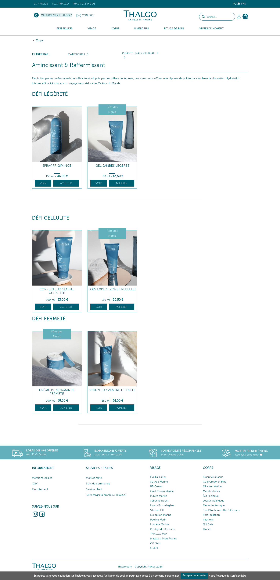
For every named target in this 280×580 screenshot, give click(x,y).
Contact (88, 15)
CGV (35, 483)
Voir (43, 183)
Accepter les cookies (194, 575)
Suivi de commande (98, 483)
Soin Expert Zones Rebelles (112, 289)
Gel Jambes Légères (112, 165)
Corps (39, 40)
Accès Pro (239, 3)
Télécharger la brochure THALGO (106, 495)
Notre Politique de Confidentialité (227, 575)
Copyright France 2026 (149, 566)
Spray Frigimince (56, 165)
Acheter (66, 183)
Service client (94, 489)
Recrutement (40, 489)
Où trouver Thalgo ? (56, 15)
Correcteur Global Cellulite (56, 290)
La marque (41, 3)
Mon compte (94, 478)
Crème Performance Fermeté (57, 391)
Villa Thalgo (60, 3)
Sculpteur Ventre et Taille (112, 390)
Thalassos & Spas (84, 3)
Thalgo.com (125, 566)
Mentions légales (42, 478)
